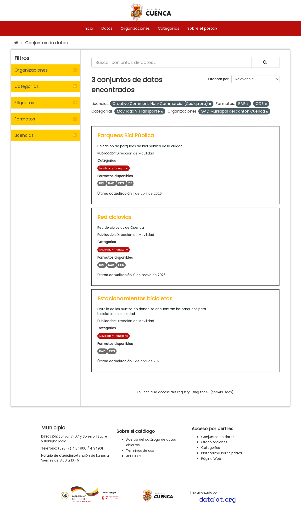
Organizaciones (135, 28)
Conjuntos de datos (46, 43)
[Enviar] (265, 62)
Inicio (88, 28)
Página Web (211, 458)
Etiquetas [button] (24, 103)
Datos (106, 28)
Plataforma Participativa (221, 453)
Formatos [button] (24, 119)
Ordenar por (218, 79)
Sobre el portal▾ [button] (202, 28)
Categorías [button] (26, 86)
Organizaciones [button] (31, 70)
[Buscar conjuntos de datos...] (171, 62)
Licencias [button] (24, 135)
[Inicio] (16, 43)
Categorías (168, 28)
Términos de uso (140, 450)
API (208, 392)
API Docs (225, 392)
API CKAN (133, 456)
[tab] (45, 70)
